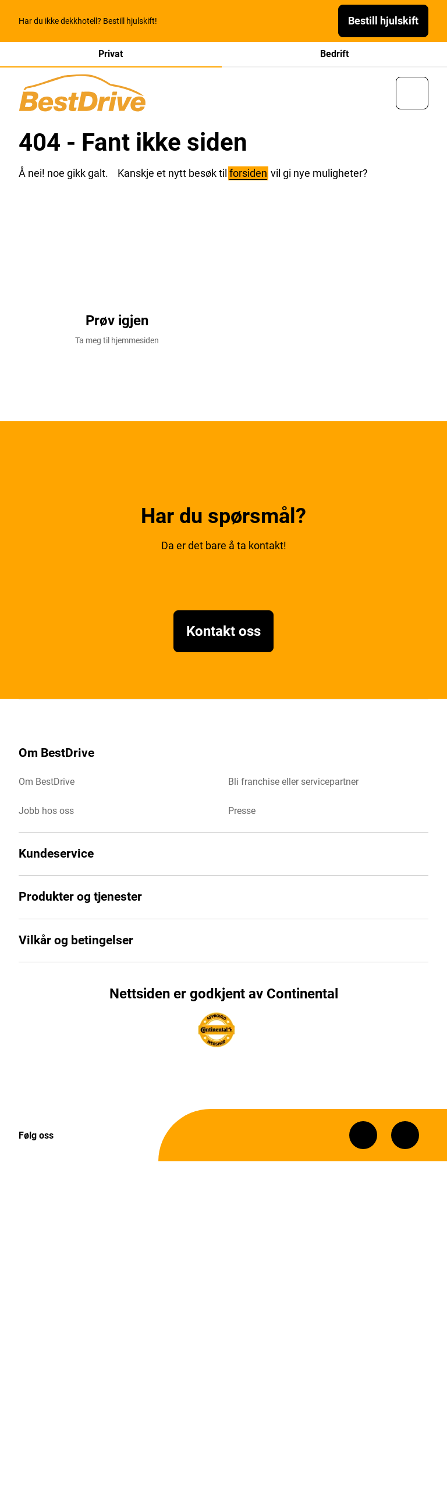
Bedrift (334, 53)
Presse (242, 810)
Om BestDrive (46, 781)
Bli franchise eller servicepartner (293, 781)
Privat (110, 53)
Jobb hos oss (46, 810)
